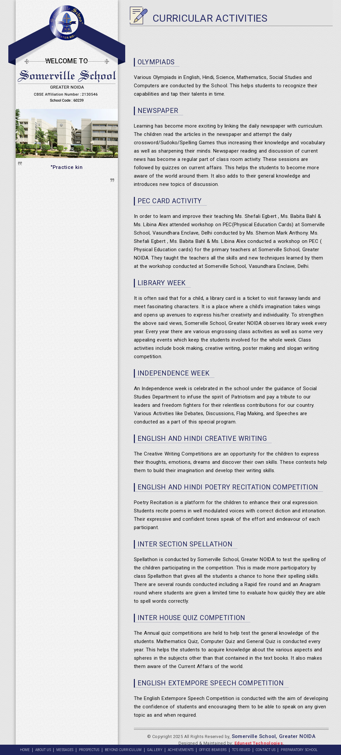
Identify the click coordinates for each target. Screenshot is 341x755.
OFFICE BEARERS (213, 750)
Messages (64, 750)
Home (25, 750)
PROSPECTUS (89, 750)
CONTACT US (266, 750)
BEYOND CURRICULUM (123, 750)
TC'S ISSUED (241, 750)
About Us (43, 750)
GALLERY (155, 750)
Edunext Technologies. (259, 743)
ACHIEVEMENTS (181, 750)
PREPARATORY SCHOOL (299, 750)
